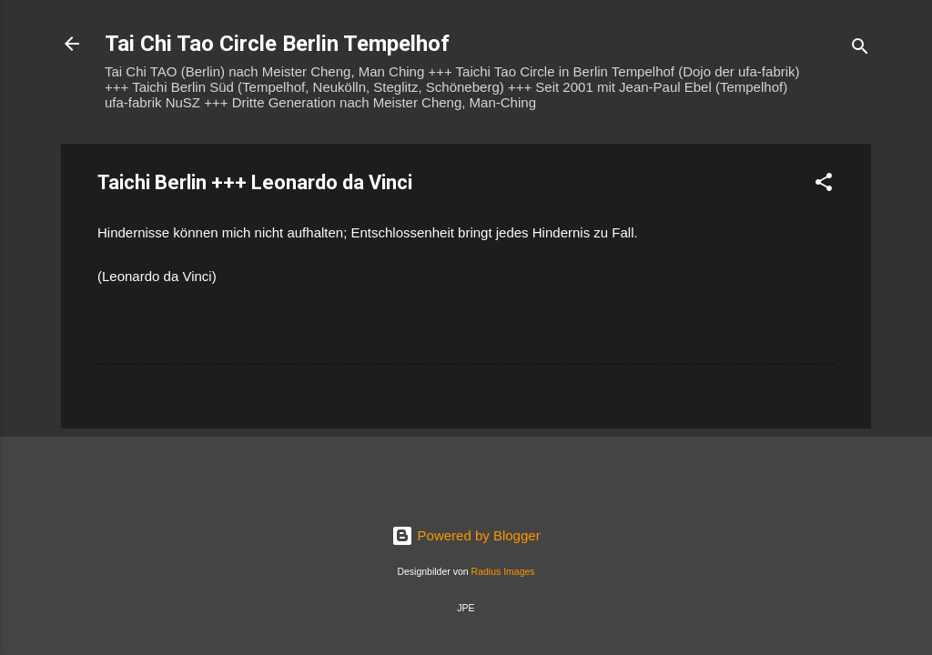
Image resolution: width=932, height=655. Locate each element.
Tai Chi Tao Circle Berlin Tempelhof (277, 43)
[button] (824, 185)
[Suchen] (860, 49)
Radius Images (503, 571)
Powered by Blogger (465, 535)
